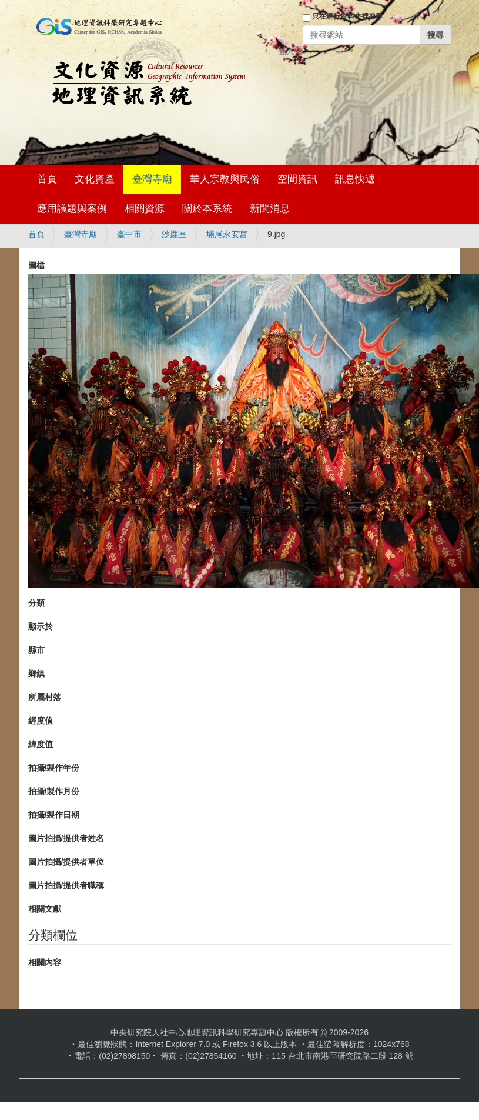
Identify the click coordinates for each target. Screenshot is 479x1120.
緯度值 (40, 744)
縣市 (36, 650)
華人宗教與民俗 (225, 179)
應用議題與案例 (72, 208)
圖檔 (36, 265)
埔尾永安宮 (226, 234)
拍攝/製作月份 (54, 791)
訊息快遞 (355, 179)
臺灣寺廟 (152, 179)
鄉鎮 (36, 673)
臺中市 (129, 234)
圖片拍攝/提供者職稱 (66, 885)
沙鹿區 (174, 234)
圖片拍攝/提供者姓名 (66, 838)
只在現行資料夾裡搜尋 (347, 16)
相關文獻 (44, 909)
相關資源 (145, 208)
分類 (36, 603)
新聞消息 (270, 208)
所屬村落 (44, 697)
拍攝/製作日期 (54, 814)
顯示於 (40, 626)
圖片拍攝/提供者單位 (66, 861)
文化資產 (95, 179)
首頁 (47, 179)
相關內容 (44, 962)
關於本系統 (207, 208)
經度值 (40, 720)
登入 (286, 51)
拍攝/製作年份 (54, 767)
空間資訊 (297, 179)
